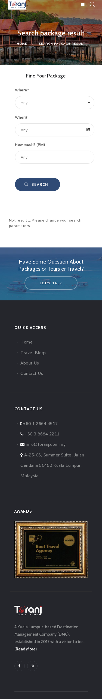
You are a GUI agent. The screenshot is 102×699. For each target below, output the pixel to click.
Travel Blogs (33, 352)
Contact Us (31, 373)
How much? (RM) (30, 144)
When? (21, 117)
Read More (26, 649)
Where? (22, 90)
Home (22, 43)
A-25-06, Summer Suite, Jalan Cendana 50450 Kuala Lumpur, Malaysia (52, 465)
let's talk (51, 283)
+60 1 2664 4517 (40, 423)
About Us (29, 363)
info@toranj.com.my (46, 444)
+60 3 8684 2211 (42, 434)
